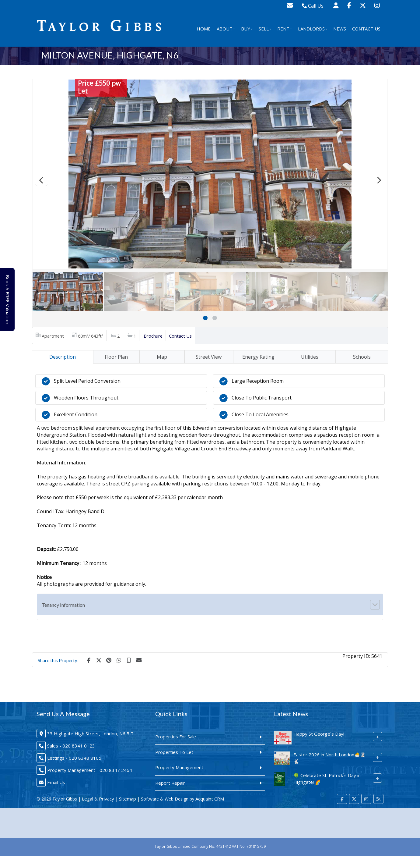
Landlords (312, 29)
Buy (247, 29)
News (339, 29)
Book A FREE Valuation (9, 300)
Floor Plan (116, 356)
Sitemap (127, 799)
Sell (265, 29)
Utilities (309, 356)
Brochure (153, 336)
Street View (209, 356)
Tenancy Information (63, 605)
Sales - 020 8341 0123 (71, 746)
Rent (284, 29)
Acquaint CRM (209, 799)
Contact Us (366, 29)
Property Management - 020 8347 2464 (89, 770)
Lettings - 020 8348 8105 (74, 758)
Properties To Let (174, 752)
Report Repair (170, 783)
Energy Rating (258, 356)
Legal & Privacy (98, 799)
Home (204, 29)
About (226, 29)
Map (162, 356)
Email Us (56, 782)
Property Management (179, 767)
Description (62, 356)
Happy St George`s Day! (318, 734)
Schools (362, 356)
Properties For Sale (175, 736)
